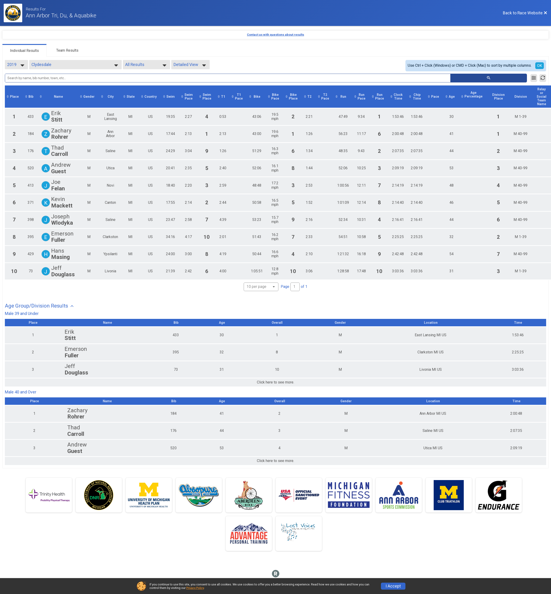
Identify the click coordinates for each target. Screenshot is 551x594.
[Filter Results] (533, 78)
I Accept (393, 586)
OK (539, 65)
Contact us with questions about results (275, 34)
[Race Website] (15, 13)
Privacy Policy (195, 588)
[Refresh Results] (542, 78)
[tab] (24, 50)
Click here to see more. (275, 382)
